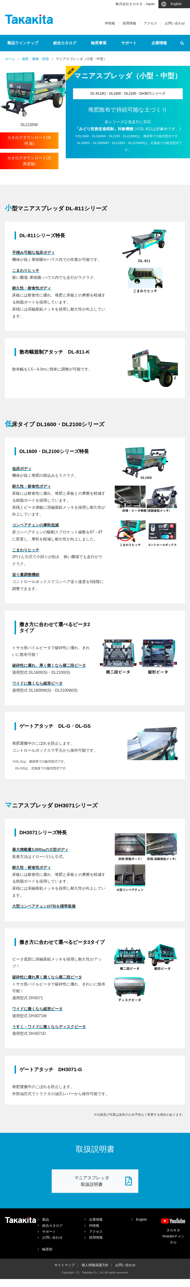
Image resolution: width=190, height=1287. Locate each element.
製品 (45, 1219)
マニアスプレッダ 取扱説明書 (103, 1181)
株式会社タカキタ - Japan (135, 4)
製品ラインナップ (22, 43)
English (176, 4)
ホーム (10, 59)
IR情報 (110, 23)
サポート (129, 43)
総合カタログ (64, 43)
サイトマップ (64, 1265)
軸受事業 (99, 43)
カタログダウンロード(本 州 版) (29, 140)
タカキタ (29, 19)
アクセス (150, 23)
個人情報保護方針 (95, 1265)
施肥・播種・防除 (35, 59)
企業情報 (159, 43)
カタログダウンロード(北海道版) (29, 161)
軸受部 (47, 1249)
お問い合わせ (175, 23)
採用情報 (129, 23)
